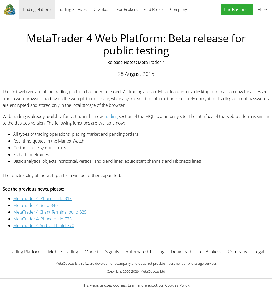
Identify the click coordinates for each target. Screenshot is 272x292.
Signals (112, 252)
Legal (259, 252)
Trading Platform (37, 9)
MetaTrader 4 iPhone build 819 (42, 198)
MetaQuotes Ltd (152, 271)
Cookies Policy (177, 285)
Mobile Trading (63, 252)
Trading (111, 116)
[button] (235, 9)
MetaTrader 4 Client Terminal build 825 (50, 212)
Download (101, 9)
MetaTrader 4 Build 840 (35, 205)
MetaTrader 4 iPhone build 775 (42, 219)
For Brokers (127, 9)
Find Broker (153, 9)
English (259, 9)
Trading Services (72, 9)
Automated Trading (145, 252)
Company (178, 9)
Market (91, 252)
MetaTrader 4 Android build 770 (43, 225)
